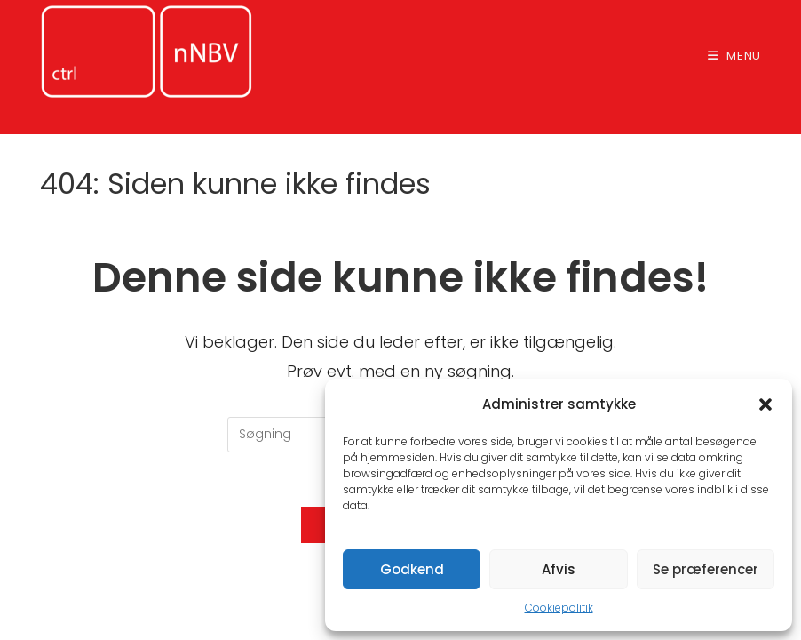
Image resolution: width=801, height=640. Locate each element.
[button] (765, 404)
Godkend (412, 569)
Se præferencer (705, 569)
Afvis (558, 569)
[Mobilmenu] (734, 55)
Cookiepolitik (559, 607)
